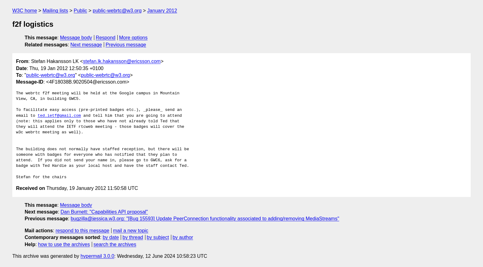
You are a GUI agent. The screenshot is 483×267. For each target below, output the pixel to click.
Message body (76, 37)
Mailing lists (55, 10)
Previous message (126, 44)
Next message (86, 44)
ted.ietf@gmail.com (59, 116)
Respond (106, 37)
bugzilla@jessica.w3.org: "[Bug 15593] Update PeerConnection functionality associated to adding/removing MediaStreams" (205, 218)
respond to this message (82, 230)
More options (133, 37)
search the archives (115, 244)
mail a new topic (130, 230)
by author (182, 237)
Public (80, 10)
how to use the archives (64, 244)
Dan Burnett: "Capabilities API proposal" (104, 211)
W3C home (24, 10)
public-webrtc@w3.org (117, 10)
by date (111, 237)
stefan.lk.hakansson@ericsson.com (121, 61)
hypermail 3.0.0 (97, 256)
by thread (133, 237)
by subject (158, 237)
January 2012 (162, 10)
